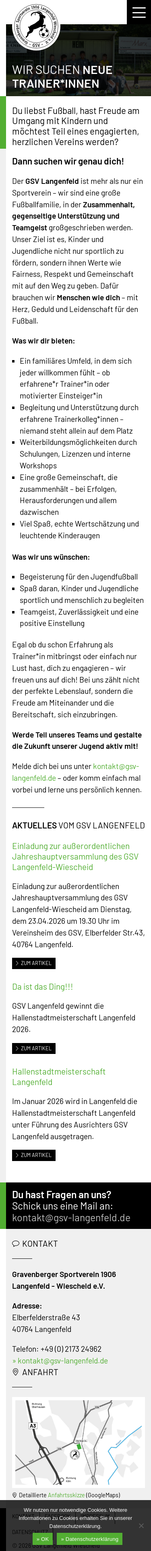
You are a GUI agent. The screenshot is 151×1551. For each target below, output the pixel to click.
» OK (43, 1539)
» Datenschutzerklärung (89, 1539)
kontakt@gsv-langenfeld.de (71, 1217)
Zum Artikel (33, 963)
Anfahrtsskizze (66, 1495)
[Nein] (141, 1525)
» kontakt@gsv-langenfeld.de (60, 1360)
